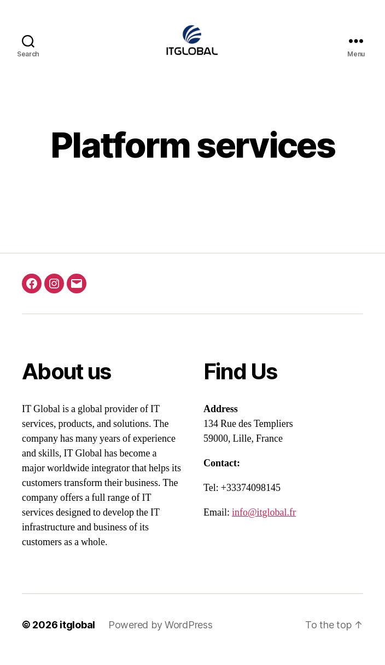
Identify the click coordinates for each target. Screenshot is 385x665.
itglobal (77, 634)
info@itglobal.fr (264, 522)
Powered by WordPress (160, 634)
